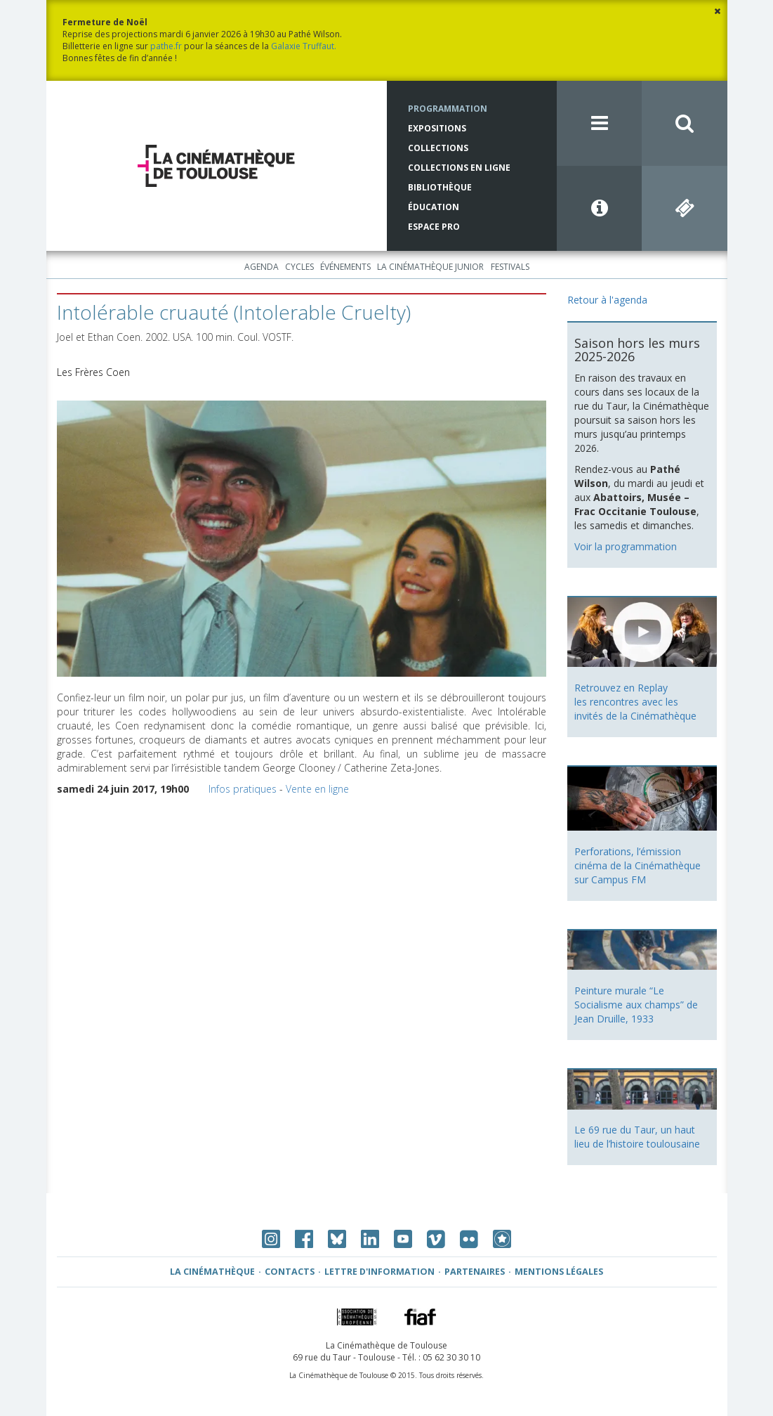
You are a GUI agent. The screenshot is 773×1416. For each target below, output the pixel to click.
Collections (438, 148)
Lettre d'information (379, 1272)
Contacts (290, 1272)
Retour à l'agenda (607, 299)
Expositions (437, 128)
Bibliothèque (440, 187)
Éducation (433, 207)
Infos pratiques (243, 788)
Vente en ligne (317, 788)
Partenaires (474, 1272)
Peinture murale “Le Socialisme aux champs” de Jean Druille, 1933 (636, 1004)
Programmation (447, 109)
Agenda (261, 267)
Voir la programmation (625, 546)
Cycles (299, 267)
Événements (345, 267)
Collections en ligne (459, 168)
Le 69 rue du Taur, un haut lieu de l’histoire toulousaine (637, 1136)
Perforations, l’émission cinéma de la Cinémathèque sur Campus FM (637, 865)
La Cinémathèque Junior (430, 267)
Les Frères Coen (93, 372)
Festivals (510, 267)
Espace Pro (434, 227)
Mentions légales (559, 1272)
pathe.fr (166, 46)
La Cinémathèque (212, 1272)
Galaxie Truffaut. (303, 46)
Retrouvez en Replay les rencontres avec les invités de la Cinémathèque (635, 701)
